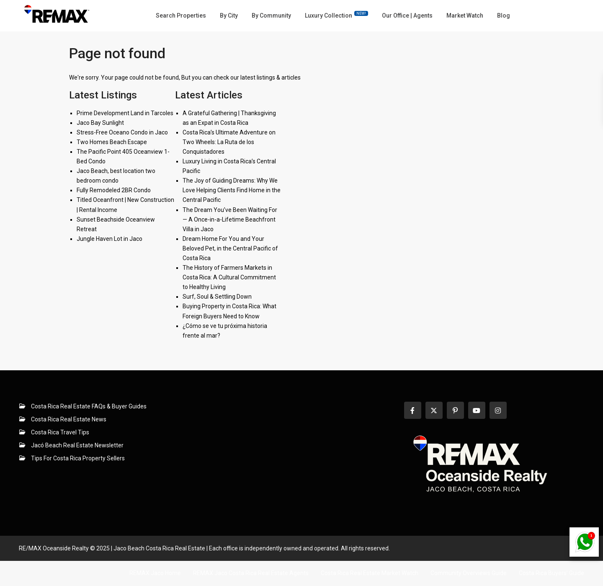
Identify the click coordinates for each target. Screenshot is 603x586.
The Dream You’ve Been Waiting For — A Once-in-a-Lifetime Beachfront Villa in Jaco (230, 219)
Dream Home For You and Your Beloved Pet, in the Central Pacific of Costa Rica (230, 248)
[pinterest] (455, 410)
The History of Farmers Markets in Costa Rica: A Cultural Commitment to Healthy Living (229, 277)
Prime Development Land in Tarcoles (125, 113)
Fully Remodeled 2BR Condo (114, 190)
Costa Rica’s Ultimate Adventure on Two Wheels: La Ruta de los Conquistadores (229, 142)
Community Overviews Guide (468, 573)
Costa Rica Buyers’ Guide (551, 573)
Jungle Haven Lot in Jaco (109, 238)
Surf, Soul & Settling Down (217, 296)
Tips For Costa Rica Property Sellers (78, 458)
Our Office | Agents (407, 15)
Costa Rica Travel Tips (60, 432)
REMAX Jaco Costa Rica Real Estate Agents (251, 573)
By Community (271, 15)
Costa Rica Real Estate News (68, 419)
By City (229, 15)
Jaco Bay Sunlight (100, 122)
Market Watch (464, 15)
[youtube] (476, 410)
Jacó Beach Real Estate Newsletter (77, 445)
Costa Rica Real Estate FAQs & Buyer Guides (89, 406)
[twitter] (434, 410)
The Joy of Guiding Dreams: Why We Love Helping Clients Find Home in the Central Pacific (232, 190)
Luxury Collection (336, 15)
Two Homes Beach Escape (112, 142)
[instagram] (498, 410)
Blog (503, 15)
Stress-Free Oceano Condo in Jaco (122, 132)
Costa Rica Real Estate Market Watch (369, 573)
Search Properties (181, 15)
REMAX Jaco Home (155, 573)
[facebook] (412, 410)
